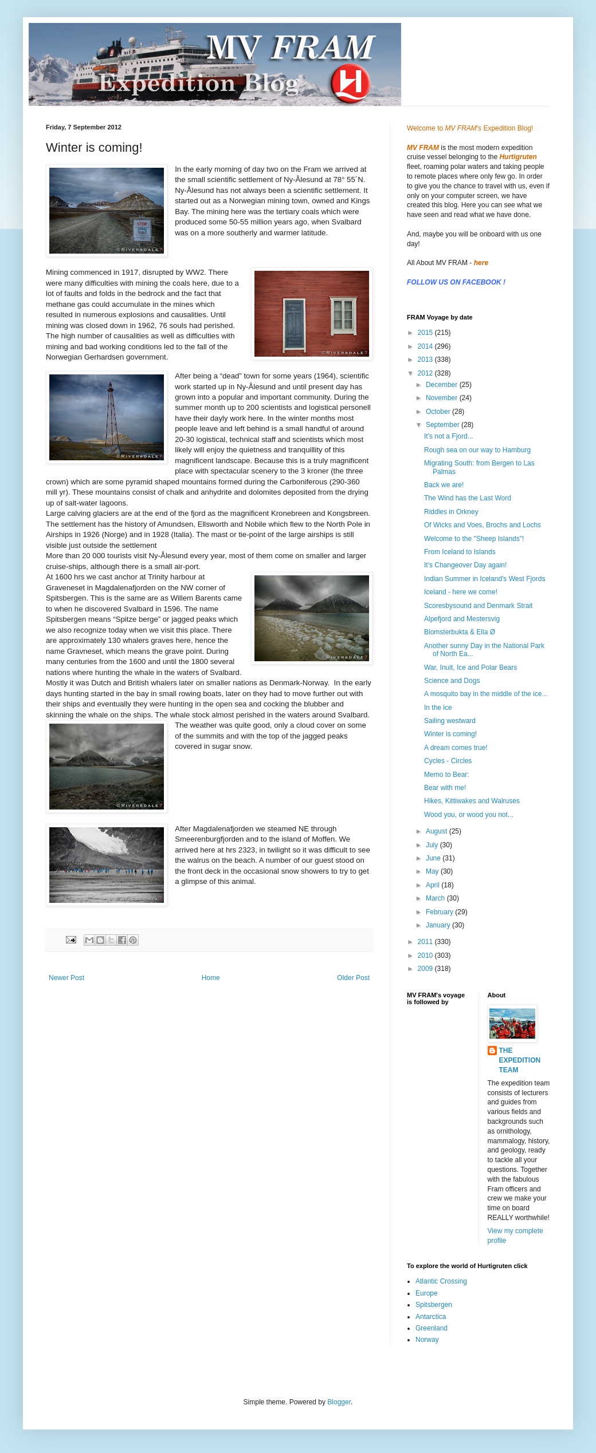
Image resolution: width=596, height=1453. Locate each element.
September (443, 425)
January (439, 925)
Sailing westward (450, 721)
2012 (426, 373)
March (436, 898)
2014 (426, 346)
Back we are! (444, 485)
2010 (426, 955)
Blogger (339, 1402)
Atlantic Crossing (441, 1281)
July (433, 845)
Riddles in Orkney (451, 512)
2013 (426, 360)
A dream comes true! (456, 748)
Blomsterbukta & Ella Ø (459, 632)
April (433, 885)
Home (211, 978)
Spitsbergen (433, 1305)
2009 (426, 969)
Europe (426, 1293)
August (437, 831)
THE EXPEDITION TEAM (520, 1060)
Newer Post (66, 978)
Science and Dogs (452, 681)
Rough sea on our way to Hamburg (477, 450)
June (434, 858)
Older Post (353, 978)
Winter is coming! (450, 734)
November (443, 398)
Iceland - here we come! (460, 592)
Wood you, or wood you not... (468, 815)
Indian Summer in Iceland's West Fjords (485, 579)
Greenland (431, 1328)
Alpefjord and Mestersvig (462, 619)
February (440, 912)
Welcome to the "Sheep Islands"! (474, 539)
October (439, 412)
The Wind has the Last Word (467, 498)
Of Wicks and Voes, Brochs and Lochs (482, 525)
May (433, 871)
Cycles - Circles (448, 761)
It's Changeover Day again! (465, 565)
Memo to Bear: (446, 775)
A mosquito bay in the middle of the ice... (485, 694)
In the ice (438, 708)
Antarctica (430, 1317)
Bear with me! (445, 788)
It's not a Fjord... (448, 436)
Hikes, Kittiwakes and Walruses (472, 801)
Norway (427, 1340)
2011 (426, 942)
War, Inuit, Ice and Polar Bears (470, 668)
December (443, 385)
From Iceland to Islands (460, 552)
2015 (426, 333)
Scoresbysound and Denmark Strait (478, 606)
